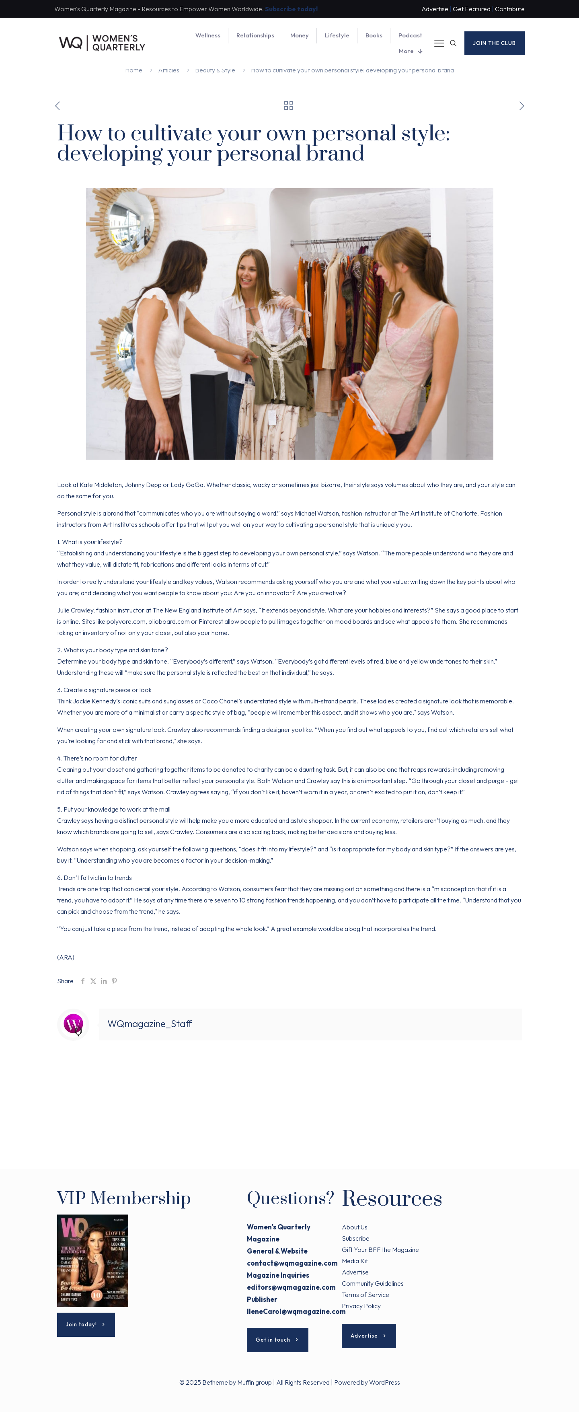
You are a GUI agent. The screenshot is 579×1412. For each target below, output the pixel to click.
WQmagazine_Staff (149, 1023)
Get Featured (472, 9)
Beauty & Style (215, 70)
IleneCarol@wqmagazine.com (296, 1311)
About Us (355, 1227)
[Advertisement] (289, 1112)
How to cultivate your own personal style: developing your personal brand (352, 70)
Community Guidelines (373, 1283)
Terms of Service (365, 1295)
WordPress (384, 1382)
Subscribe (356, 1238)
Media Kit (355, 1261)
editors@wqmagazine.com (291, 1287)
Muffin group (254, 1382)
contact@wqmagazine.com (292, 1263)
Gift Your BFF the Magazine (380, 1250)
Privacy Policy (361, 1306)
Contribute (510, 9)
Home (133, 70)
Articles (168, 70)
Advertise (434, 9)
